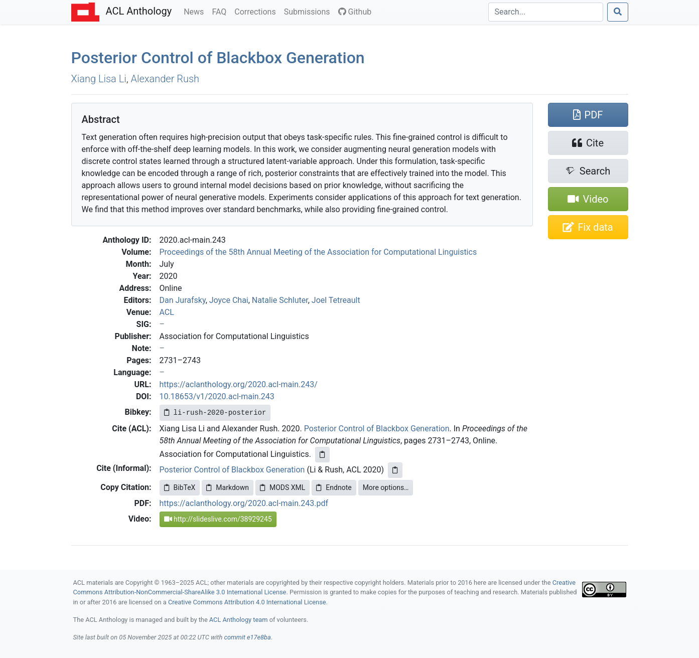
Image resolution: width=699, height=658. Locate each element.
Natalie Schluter (280, 300)
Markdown (227, 487)
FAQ (221, 11)
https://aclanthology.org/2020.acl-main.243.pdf (244, 503)
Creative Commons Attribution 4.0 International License (247, 602)
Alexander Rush (164, 79)
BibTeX (180, 487)
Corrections (256, 11)
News (196, 11)
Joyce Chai (228, 300)
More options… (386, 487)
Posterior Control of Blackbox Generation (218, 57)
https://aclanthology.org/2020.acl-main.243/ (239, 384)
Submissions (309, 11)
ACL (167, 312)
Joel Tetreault (336, 300)
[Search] (545, 12)
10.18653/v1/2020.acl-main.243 (217, 396)
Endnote (333, 487)
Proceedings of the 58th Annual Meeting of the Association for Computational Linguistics (318, 252)
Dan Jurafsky (183, 300)
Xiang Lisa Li (98, 79)
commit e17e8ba (247, 637)
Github (355, 12)
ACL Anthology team (238, 619)
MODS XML (282, 487)
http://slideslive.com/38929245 (218, 519)
